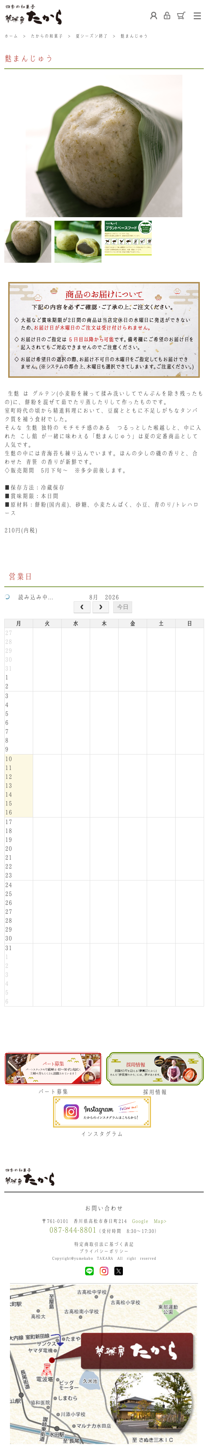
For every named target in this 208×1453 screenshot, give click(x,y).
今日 (123, 607)
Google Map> (149, 1221)
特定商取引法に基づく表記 (104, 1244)
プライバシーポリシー (104, 1251)
